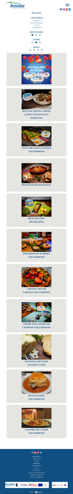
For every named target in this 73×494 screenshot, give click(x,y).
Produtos (36, 459)
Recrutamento (37, 465)
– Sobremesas (36, 27)
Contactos (36, 470)
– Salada (36, 25)
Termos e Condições (36, 475)
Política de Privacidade (36, 472)
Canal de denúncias (36, 477)
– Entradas (36, 21)
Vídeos (36, 461)
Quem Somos (36, 456)
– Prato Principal (36, 23)
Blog (36, 468)
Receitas (36, 463)
